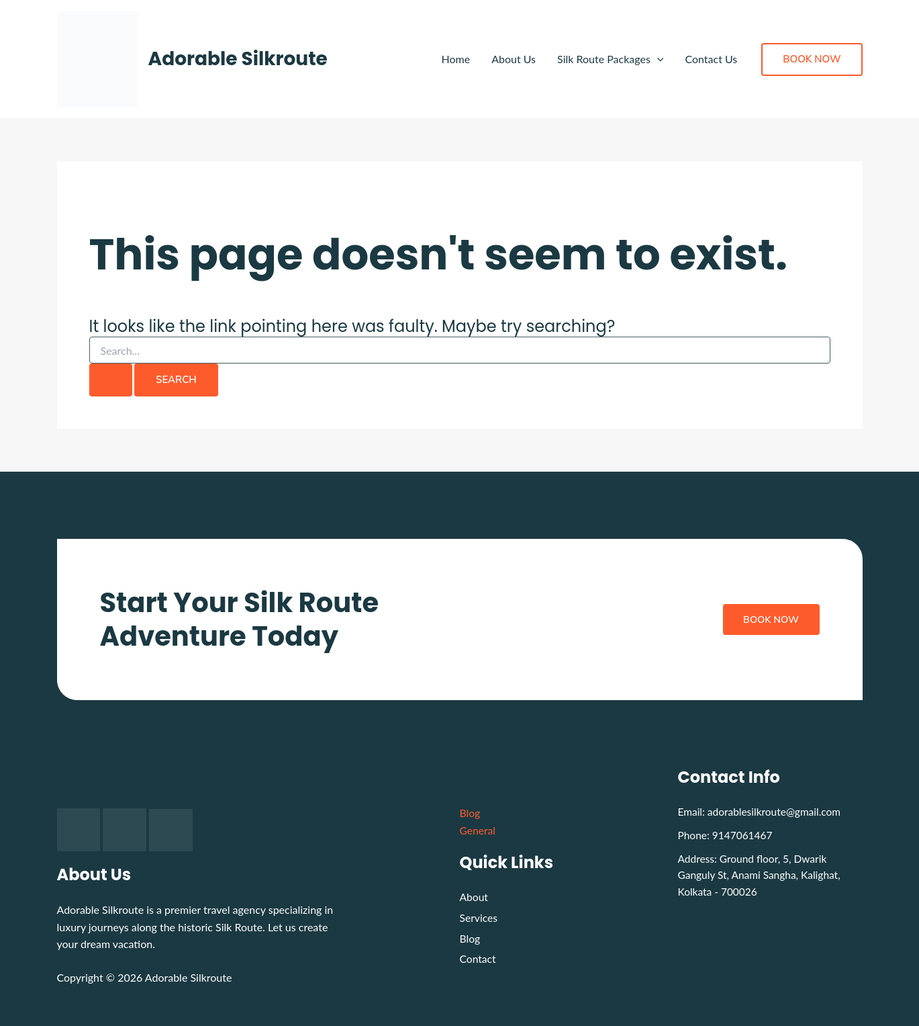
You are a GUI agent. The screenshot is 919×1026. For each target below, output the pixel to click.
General (478, 830)
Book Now (768, 619)
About (474, 896)
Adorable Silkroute (238, 59)
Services (479, 918)
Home (455, 58)
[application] (657, 59)
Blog (470, 812)
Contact (478, 960)
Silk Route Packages (610, 59)
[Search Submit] (110, 380)
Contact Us (711, 58)
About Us (513, 58)
